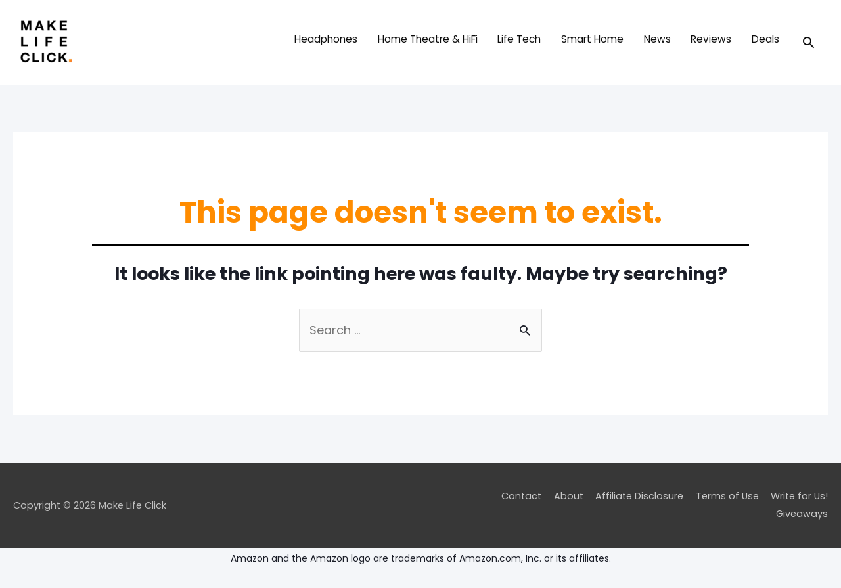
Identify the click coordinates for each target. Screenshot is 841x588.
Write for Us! (799, 496)
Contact (521, 496)
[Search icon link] (808, 42)
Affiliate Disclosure (639, 496)
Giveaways (802, 513)
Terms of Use (727, 496)
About (568, 496)
